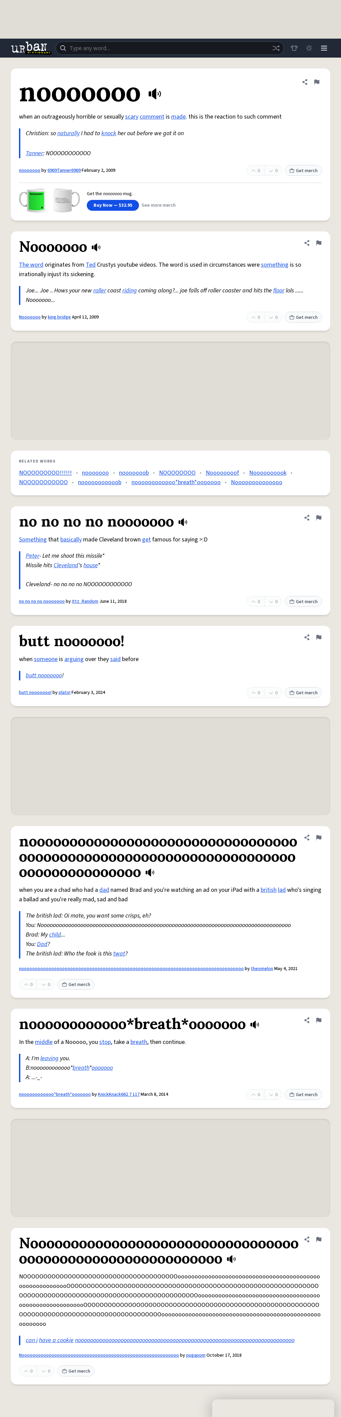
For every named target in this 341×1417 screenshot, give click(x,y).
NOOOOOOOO (177, 473)
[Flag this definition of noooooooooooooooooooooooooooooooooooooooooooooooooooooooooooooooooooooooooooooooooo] (318, 837)
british (269, 890)
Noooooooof (222, 473)
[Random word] (276, 48)
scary (131, 116)
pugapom (195, 1355)
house (90, 565)
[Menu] (324, 48)
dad (104, 890)
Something (33, 539)
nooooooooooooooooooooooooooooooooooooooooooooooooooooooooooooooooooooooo (185, 1340)
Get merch (303, 170)
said (115, 659)
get (146, 539)
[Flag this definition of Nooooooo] (318, 243)
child (55, 934)
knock (108, 133)
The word (31, 265)
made (178, 116)
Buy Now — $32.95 (113, 205)
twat (119, 953)
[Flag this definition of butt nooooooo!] (318, 637)
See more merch (159, 205)
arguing (74, 659)
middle (44, 1042)
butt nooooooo (44, 675)
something (274, 265)
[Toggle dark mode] (309, 48)
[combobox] (170, 48)
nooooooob (134, 473)
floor (278, 290)
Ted (91, 265)
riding (129, 290)
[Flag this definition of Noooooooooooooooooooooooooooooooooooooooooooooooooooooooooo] (318, 1239)
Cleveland (66, 565)
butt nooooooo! (35, 692)
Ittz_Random (85, 601)
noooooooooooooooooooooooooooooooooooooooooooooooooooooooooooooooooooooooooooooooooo (131, 968)
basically (71, 539)
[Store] (294, 48)
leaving (49, 1058)
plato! (65, 692)
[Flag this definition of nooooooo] (316, 82)
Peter (32, 556)
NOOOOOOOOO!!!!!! (45, 473)
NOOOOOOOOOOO (43, 482)
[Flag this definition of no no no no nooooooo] (318, 517)
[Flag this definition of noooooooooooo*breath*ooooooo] (318, 1020)
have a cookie (56, 1340)
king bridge (59, 317)
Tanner (34, 153)
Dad (42, 944)
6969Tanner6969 (64, 170)
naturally (68, 133)
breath (139, 1042)
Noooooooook (267, 473)
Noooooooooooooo (256, 482)
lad (282, 890)
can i (32, 1340)
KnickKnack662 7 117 (119, 1094)
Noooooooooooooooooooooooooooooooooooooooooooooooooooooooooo (99, 1355)
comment (152, 116)
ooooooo (102, 1068)
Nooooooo (30, 317)
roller (99, 290)
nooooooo (29, 170)
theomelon (262, 968)
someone (46, 659)
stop (105, 1042)
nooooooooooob (99, 482)
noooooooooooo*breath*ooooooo (176, 482)
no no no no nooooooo (42, 601)
